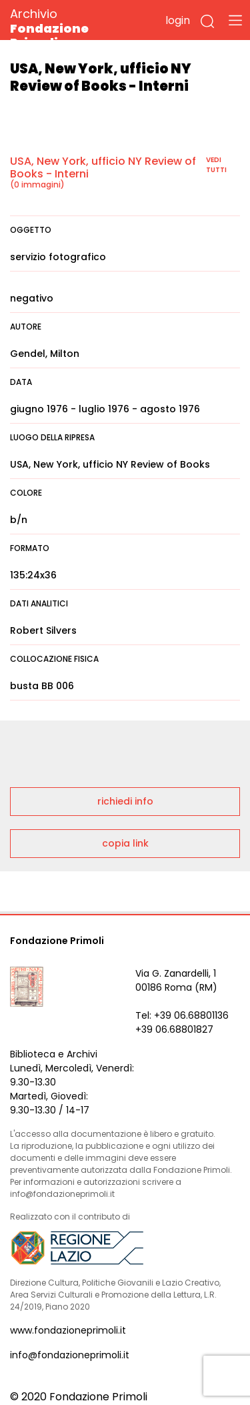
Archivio (73, 27)
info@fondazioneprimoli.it (69, 1355)
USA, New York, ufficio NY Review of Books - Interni (103, 167)
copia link (125, 843)
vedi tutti (216, 165)
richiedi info (125, 801)
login (177, 20)
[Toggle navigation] (235, 20)
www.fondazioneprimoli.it (68, 1330)
